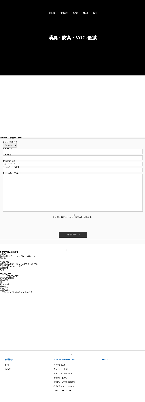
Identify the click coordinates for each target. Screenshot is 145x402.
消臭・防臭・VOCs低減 (62, 373)
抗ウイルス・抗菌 (60, 369)
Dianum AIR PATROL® (64, 359)
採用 (95, 13)
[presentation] (73, 223)
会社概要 (51, 13)
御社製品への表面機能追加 (64, 382)
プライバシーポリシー (62, 391)
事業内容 (64, 13)
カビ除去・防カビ (60, 378)
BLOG (85, 13)
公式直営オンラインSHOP (63, 386)
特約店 (75, 13)
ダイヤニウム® (59, 365)
